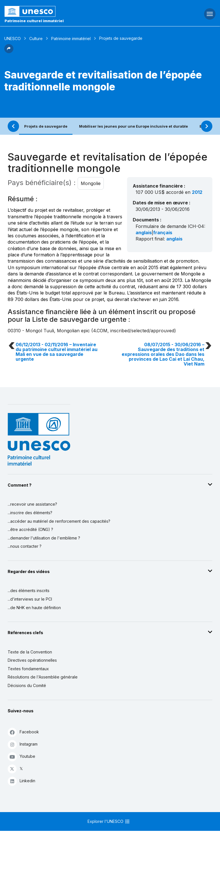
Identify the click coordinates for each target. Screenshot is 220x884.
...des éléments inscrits (28, 590)
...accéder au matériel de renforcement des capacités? (59, 521)
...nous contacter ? (24, 546)
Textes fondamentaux (28, 668)
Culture (36, 38)
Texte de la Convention (30, 651)
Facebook (23, 732)
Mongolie (91, 183)
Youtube (21, 756)
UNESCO (12, 38)
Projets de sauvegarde (45, 126)
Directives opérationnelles (32, 660)
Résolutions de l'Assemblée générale (43, 677)
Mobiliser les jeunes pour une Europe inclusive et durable (133, 126)
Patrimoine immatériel (71, 38)
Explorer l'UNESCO (109, 821)
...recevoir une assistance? (32, 504)
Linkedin (21, 781)
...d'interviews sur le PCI (30, 599)
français (162, 232)
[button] (8, 51)
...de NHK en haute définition (34, 607)
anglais (144, 232)
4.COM (100, 330)
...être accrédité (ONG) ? (30, 529)
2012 (197, 192)
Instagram (23, 744)
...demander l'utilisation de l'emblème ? (44, 538)
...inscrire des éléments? (30, 512)
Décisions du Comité (27, 685)
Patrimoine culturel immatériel (34, 20)
